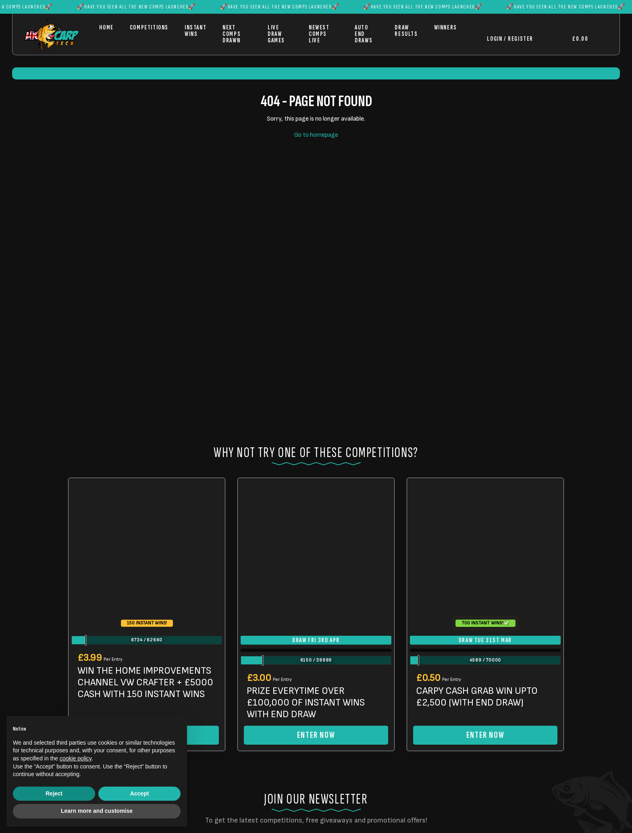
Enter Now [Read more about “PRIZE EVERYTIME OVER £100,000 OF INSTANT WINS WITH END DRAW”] (316, 735)
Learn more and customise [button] (97, 811)
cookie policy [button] (75, 758)
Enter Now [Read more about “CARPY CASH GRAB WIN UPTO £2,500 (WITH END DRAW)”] (485, 735)
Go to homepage (316, 135)
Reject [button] (54, 793)
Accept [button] (139, 793)
